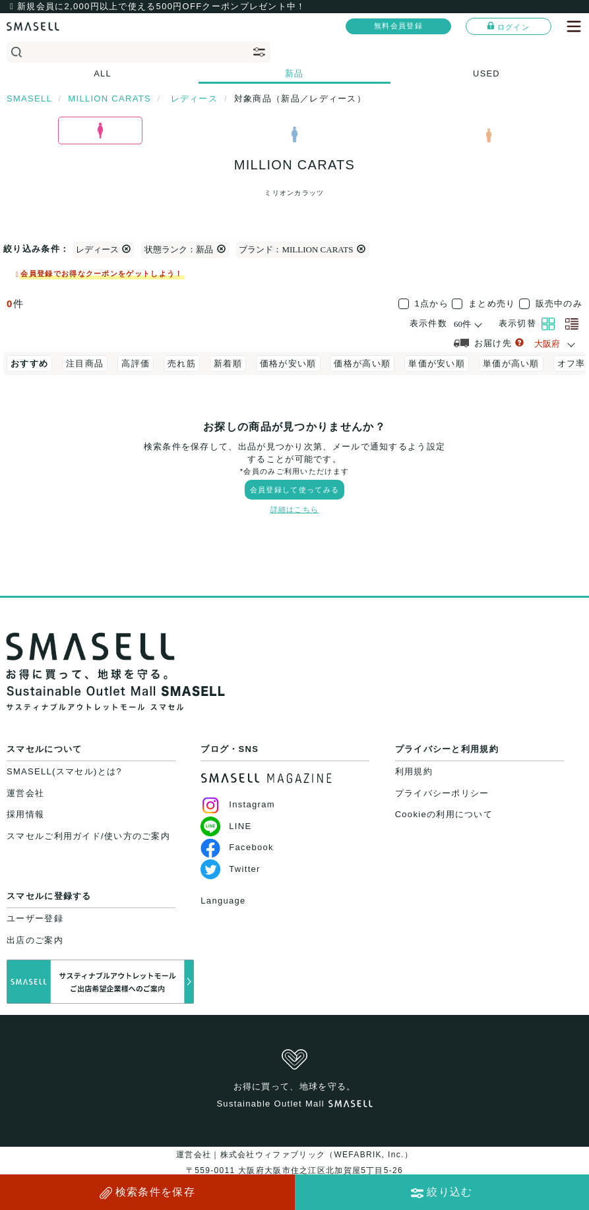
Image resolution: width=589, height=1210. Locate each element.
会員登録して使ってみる (294, 490)
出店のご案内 (35, 940)
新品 (294, 73)
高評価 (135, 363)
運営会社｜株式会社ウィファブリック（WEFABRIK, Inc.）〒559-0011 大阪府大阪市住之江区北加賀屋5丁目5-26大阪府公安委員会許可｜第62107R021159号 (294, 1170)
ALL (102, 73)
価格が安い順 (288, 363)
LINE (226, 826)
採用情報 (25, 814)
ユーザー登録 (35, 918)
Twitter (230, 869)
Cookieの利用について (444, 814)
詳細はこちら (294, 509)
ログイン (508, 26)
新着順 (228, 363)
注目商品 (85, 363)
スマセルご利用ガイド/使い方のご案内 (88, 836)
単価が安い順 (436, 363)
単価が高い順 (511, 363)
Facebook (237, 847)
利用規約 (414, 771)
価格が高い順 (362, 363)
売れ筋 (182, 363)
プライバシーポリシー (442, 793)
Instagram (238, 804)
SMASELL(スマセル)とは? (64, 771)
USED (486, 73)
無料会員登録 (398, 26)
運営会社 (25, 793)
